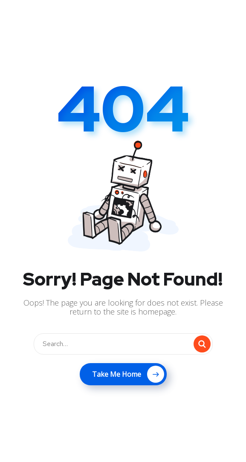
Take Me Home (128, 374)
